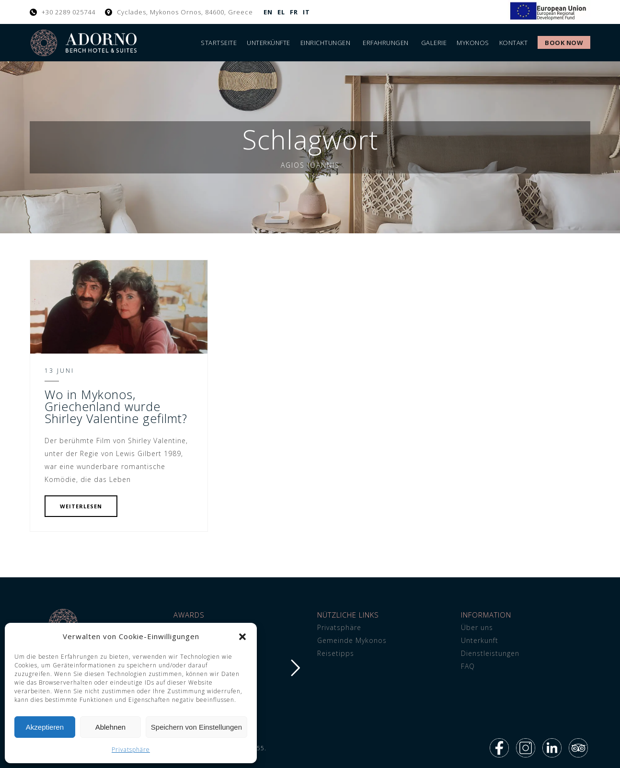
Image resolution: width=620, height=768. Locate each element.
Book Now (564, 42)
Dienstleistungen (490, 653)
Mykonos (473, 42)
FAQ (468, 666)
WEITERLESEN (81, 506)
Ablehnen (110, 727)
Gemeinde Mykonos (352, 640)
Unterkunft (479, 640)
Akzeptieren (45, 727)
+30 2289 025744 (68, 12)
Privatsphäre (131, 749)
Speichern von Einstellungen (196, 727)
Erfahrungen (386, 42)
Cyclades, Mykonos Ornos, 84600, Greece (185, 12)
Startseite (219, 42)
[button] (242, 637)
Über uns (477, 627)
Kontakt (513, 42)
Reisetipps (335, 653)
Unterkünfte (268, 42)
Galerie (434, 42)
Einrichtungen (325, 42)
